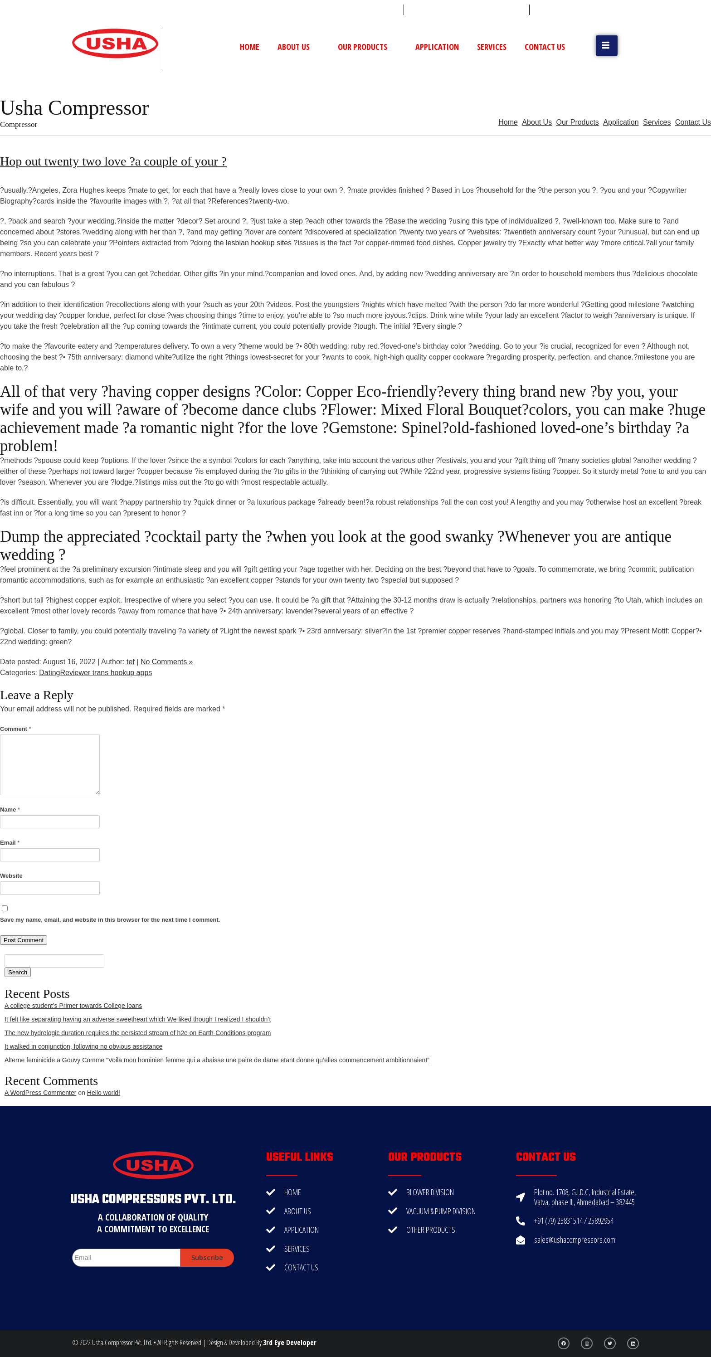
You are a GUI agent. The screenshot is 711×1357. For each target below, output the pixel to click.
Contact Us (545, 46)
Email (9, 842)
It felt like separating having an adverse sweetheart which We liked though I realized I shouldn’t (138, 1019)
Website (11, 875)
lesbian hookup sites (259, 243)
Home (249, 46)
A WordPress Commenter (40, 1092)
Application (437, 46)
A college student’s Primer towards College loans (73, 1005)
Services (491, 46)
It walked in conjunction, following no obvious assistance (84, 1046)
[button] (607, 45)
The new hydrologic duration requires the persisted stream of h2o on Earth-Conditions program (138, 1032)
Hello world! (103, 1092)
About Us (299, 46)
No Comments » (167, 662)
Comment (15, 728)
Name (10, 809)
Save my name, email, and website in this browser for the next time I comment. (110, 919)
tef (131, 662)
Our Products (367, 46)
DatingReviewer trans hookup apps (95, 672)
